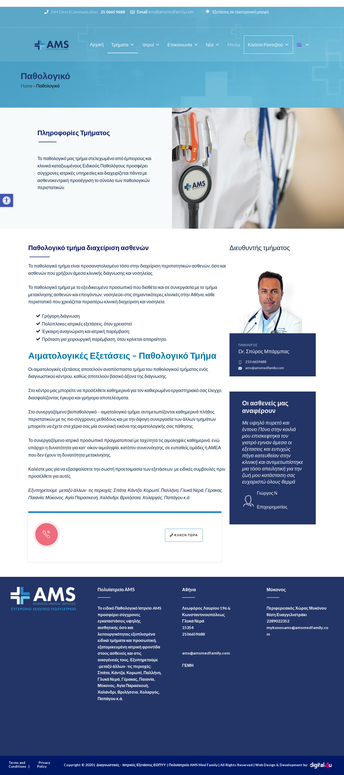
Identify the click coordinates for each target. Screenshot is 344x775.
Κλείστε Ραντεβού (268, 44)
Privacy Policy (43, 765)
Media (233, 44)
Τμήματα (122, 44)
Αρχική (97, 44)
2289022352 (278, 620)
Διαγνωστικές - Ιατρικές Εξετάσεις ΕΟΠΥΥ (131, 765)
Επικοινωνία (182, 44)
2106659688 (193, 634)
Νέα (213, 44)
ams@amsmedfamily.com (171, 11)
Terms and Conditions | (19, 765)
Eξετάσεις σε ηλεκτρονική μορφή (240, 11)
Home (27, 85)
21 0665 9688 (113, 11)
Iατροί (151, 44)
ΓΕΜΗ (187, 665)
